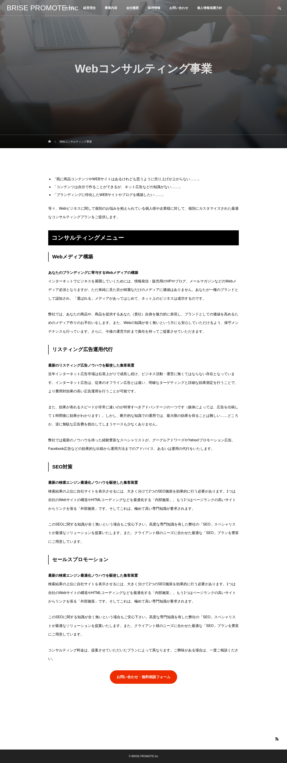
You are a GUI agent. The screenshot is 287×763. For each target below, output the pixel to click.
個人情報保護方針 (209, 8)
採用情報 (154, 8)
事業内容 (111, 8)
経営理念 (89, 8)
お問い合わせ (178, 8)
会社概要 (132, 8)
